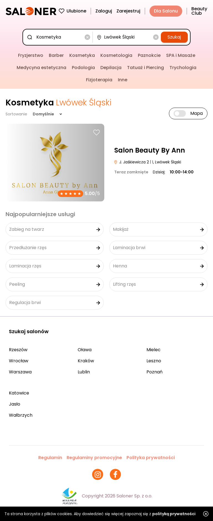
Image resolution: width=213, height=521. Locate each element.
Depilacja (110, 67)
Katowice (19, 393)
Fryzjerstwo (30, 55)
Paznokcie (149, 55)
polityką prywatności (174, 514)
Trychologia (182, 67)
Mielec (153, 350)
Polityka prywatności (150, 457)
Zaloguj (103, 11)
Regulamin (50, 457)
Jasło (14, 404)
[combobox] (58, 37)
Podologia (83, 67)
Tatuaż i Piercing (145, 67)
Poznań (154, 372)
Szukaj (174, 37)
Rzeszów (18, 350)
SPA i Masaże (180, 55)
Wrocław (18, 361)
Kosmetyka (82, 55)
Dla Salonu (166, 11)
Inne (122, 80)
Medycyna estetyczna (41, 67)
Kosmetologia (116, 55)
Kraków (86, 361)
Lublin (84, 372)
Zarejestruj (128, 11)
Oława (85, 350)
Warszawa (20, 372)
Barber (56, 55)
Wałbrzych (20, 415)
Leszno (153, 361)
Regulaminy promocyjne (94, 457)
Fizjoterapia (99, 80)
